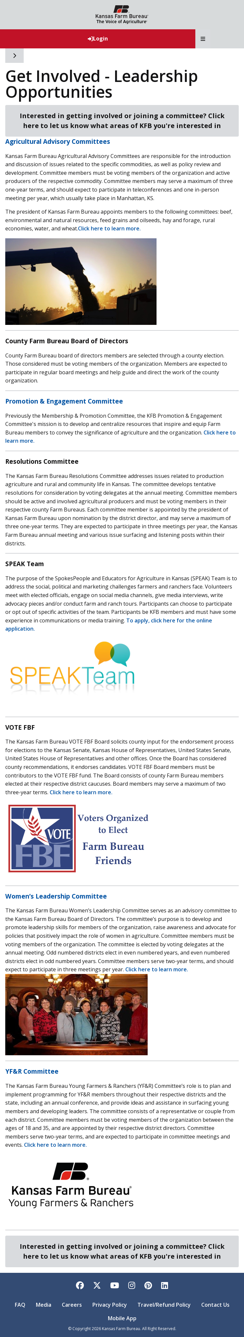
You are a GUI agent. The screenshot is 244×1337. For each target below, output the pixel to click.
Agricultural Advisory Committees (57, 141)
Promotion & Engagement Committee (64, 401)
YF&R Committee (32, 1071)
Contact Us (215, 1304)
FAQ (20, 1304)
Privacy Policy (109, 1304)
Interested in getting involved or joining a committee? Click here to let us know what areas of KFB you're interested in (122, 120)
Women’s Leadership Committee (56, 896)
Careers (72, 1304)
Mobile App (122, 1318)
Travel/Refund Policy (164, 1304)
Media (43, 1304)
